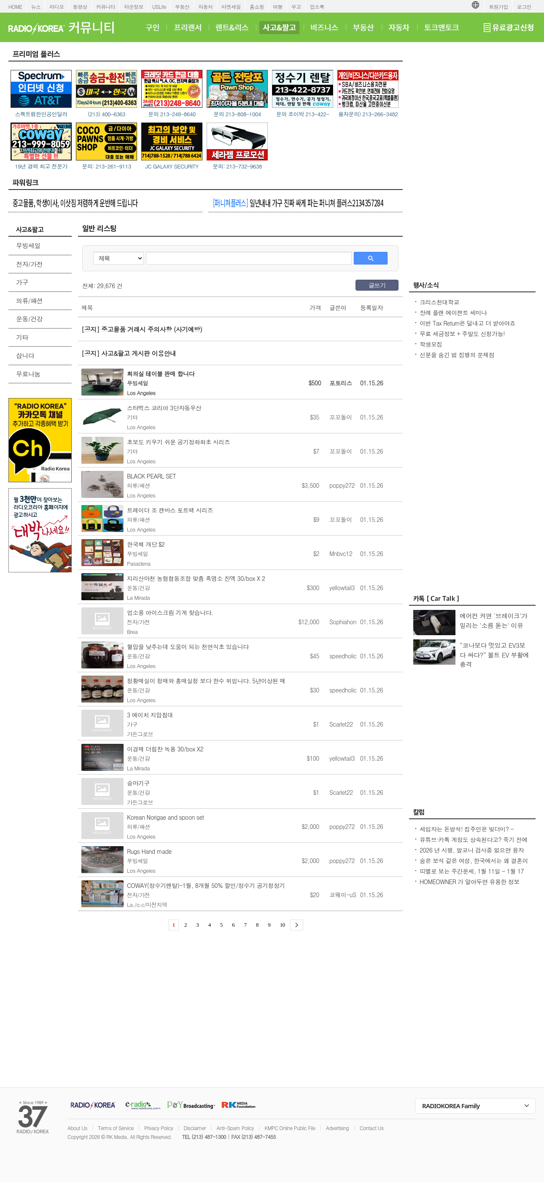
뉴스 (36, 6)
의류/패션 (29, 300)
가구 (22, 282)
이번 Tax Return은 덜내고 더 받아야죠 (467, 323)
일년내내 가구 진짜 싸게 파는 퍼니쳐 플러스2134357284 (298, 202)
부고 (296, 6)
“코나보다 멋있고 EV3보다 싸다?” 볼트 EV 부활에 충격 (494, 654)
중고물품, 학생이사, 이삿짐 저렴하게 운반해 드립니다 (75, 202)
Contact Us (372, 1127)
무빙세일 (28, 245)
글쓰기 (377, 285)
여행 (278, 6)
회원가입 (498, 6)
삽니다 (25, 355)
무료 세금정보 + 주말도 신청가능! (462, 333)
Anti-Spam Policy (235, 1127)
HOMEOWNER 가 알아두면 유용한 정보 (470, 881)
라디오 (56, 6)
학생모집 (431, 344)
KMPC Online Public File (289, 1127)
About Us (77, 1127)
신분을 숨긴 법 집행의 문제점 (457, 354)
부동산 (182, 6)
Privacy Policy (158, 1127)
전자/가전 (29, 263)
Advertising (337, 1127)
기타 (22, 337)
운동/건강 (29, 318)
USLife (159, 6)
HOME (15, 6)
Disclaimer (195, 1127)
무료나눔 (28, 373)
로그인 (524, 6)
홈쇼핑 (257, 6)
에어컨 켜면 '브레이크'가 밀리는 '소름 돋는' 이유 (493, 620)
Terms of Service (116, 1127)
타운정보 (133, 6)
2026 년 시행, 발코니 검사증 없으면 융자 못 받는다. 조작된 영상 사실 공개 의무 (472, 854)
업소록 (317, 6)
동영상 (80, 6)
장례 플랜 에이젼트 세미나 (453, 312)
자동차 (205, 6)
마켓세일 (231, 6)
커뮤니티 (106, 6)
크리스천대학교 (439, 302)
